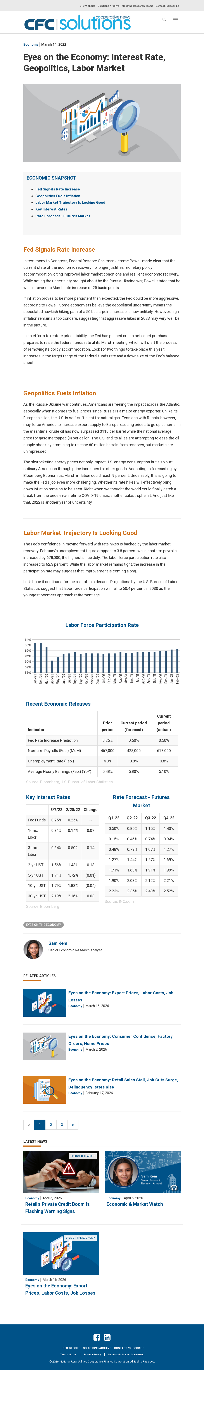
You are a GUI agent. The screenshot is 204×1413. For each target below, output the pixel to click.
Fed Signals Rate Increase (59, 189)
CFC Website (82, 5)
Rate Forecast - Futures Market (63, 216)
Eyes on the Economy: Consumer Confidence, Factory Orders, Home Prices (136, 1055)
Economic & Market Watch (138, 1239)
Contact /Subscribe (167, 5)
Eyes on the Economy (43, 925)
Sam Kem (59, 943)
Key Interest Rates (51, 209)
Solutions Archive (104, 5)
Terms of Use (67, 1397)
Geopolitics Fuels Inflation (59, 195)
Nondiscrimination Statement (126, 1397)
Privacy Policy (92, 1397)
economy (30, 44)
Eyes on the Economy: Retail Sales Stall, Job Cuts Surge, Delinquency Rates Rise (136, 1110)
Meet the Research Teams (135, 5)
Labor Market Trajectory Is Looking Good (72, 202)
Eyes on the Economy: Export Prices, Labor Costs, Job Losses (59, 1327)
